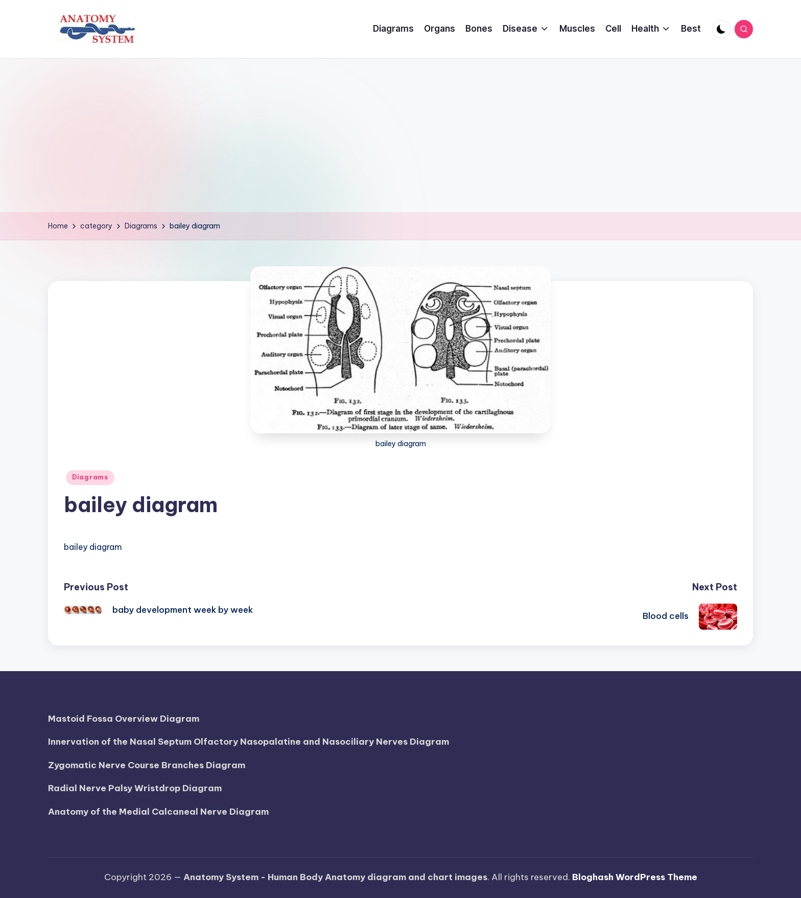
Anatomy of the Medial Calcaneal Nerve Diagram (158, 811)
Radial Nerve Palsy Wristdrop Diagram (135, 788)
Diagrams (90, 477)
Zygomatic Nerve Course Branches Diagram (146, 765)
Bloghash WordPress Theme (634, 877)
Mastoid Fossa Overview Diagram (123, 718)
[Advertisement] (400, 135)
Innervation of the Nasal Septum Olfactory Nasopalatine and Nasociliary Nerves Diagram (248, 741)
